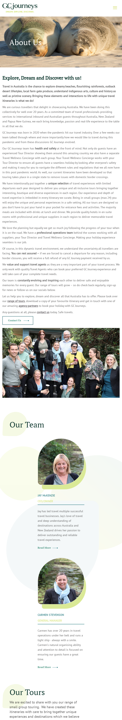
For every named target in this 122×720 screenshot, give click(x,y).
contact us (43, 312)
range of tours (16, 301)
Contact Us (18, 320)
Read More (48, 547)
